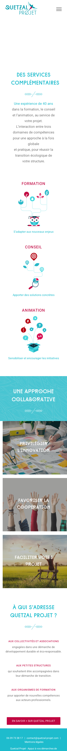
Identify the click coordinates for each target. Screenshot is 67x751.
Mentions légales (34, 742)
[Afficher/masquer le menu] (59, 9)
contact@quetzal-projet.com (42, 738)
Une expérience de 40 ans (33, 103)
